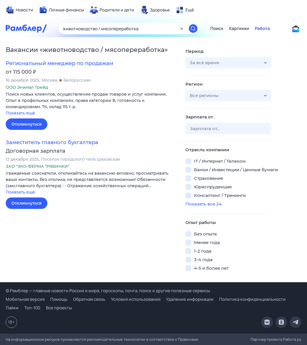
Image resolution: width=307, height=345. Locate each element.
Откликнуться (26, 124)
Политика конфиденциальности (252, 299)
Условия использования (135, 299)
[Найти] (193, 28)
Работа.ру (292, 339)
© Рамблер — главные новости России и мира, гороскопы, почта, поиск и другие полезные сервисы (108, 291)
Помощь (58, 299)
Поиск (216, 28)
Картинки (239, 28)
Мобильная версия (25, 299)
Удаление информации (189, 299)
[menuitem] (19, 10)
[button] (91, 104)
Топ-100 (32, 308)
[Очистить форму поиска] (181, 28)
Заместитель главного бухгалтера (52, 142)
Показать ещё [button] (20, 113)
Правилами (188, 339)
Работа (262, 28)
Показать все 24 (203, 204)
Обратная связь (89, 299)
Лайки (12, 308)
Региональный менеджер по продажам (59, 63)
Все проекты (59, 308)
